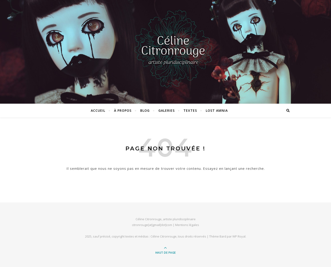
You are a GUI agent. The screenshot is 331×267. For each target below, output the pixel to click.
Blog (145, 110)
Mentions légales (187, 225)
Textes (190, 110)
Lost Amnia (217, 110)
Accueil (98, 110)
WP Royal (238, 236)
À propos (122, 110)
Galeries (166, 110)
